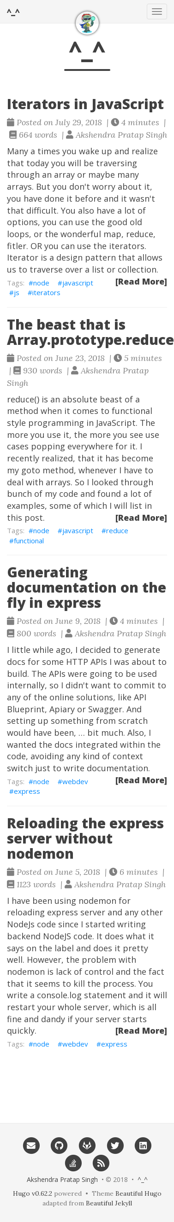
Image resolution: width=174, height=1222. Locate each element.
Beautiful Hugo (138, 1193)
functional (29, 540)
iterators (46, 292)
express (27, 791)
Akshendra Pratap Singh (62, 1179)
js (16, 292)
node (41, 282)
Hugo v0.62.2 (32, 1193)
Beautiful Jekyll (109, 1203)
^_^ (13, 11)
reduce (117, 530)
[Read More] (141, 281)
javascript (77, 282)
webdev (75, 781)
